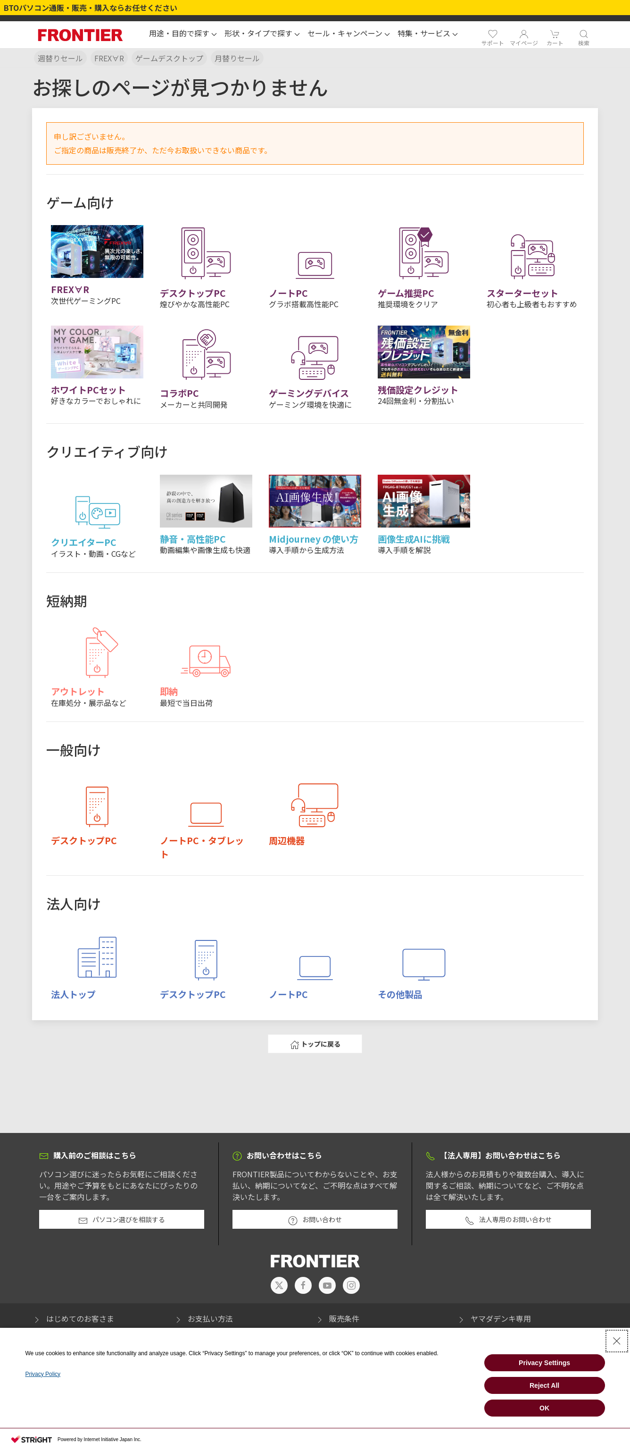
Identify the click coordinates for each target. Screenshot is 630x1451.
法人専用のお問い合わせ (508, 1220)
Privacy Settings (544, 1363)
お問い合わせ (315, 1220)
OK (544, 1408)
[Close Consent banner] (616, 1341)
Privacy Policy (42, 1374)
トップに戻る (315, 1044)
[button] (183, 34)
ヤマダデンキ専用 (493, 1318)
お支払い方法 (203, 1318)
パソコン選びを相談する (121, 1220)
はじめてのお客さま (73, 1318)
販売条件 (337, 1318)
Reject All (544, 1385)
